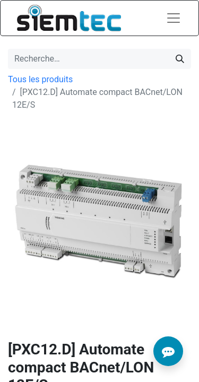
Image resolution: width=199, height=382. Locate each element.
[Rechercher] (180, 59)
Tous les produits (40, 79)
